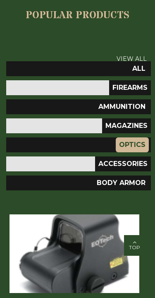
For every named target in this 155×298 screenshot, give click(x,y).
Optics (132, 145)
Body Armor (121, 183)
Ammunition (121, 107)
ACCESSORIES (123, 164)
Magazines (126, 126)
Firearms (130, 87)
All (138, 68)
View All (132, 58)
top (134, 244)
